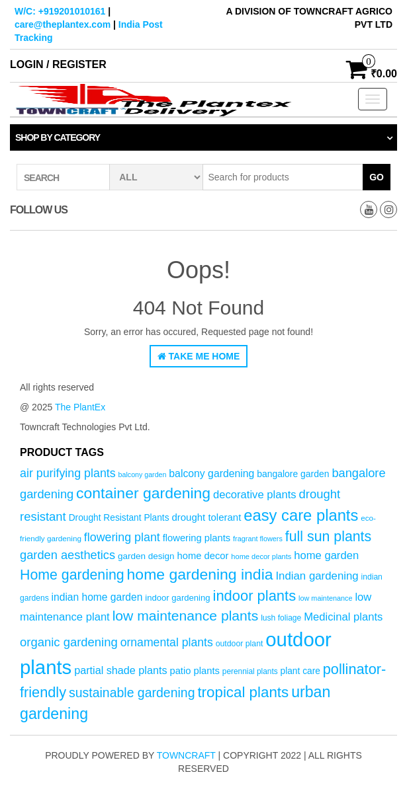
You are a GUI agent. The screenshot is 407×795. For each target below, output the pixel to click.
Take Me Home (199, 356)
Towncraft (186, 755)
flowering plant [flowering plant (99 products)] (122, 537)
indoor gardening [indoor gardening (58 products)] (177, 598)
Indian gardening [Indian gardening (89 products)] (316, 576)
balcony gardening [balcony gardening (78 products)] (211, 473)
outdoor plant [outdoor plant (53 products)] (239, 643)
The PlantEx (80, 407)
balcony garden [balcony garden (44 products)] (142, 474)
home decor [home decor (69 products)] (203, 555)
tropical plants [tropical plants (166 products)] (243, 692)
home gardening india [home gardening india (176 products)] (200, 574)
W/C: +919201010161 (60, 11)
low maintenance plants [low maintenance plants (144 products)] (186, 615)
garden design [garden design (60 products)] (146, 556)
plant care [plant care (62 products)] (300, 671)
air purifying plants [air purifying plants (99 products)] (68, 473)
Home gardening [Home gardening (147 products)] (72, 575)
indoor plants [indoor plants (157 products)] (254, 595)
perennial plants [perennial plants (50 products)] (250, 671)
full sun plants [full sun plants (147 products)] (328, 537)
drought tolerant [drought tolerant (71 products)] (206, 517)
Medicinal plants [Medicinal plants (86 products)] (343, 617)
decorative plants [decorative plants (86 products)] (254, 494)
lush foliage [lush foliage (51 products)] (281, 618)
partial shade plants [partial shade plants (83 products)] (120, 670)
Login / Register (58, 64)
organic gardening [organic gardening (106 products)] (69, 642)
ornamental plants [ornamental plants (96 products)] (166, 642)
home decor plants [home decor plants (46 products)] (261, 556)
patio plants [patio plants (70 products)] (194, 670)
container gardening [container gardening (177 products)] (143, 493)
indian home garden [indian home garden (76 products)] (97, 597)
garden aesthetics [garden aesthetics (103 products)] (67, 555)
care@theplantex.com (63, 24)
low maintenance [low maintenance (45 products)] (325, 598)
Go (376, 177)
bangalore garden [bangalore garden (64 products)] (293, 474)
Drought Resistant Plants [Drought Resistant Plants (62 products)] (119, 518)
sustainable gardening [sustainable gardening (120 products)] (132, 692)
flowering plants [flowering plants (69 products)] (197, 538)
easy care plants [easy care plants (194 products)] (301, 515)
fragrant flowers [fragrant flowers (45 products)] (258, 539)
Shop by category (57, 137)
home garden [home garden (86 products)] (326, 555)
